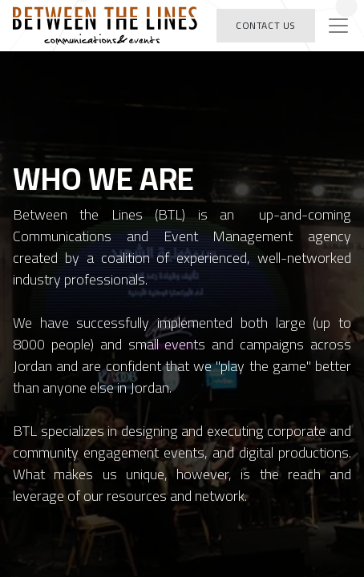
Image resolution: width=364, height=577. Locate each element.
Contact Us (266, 25)
